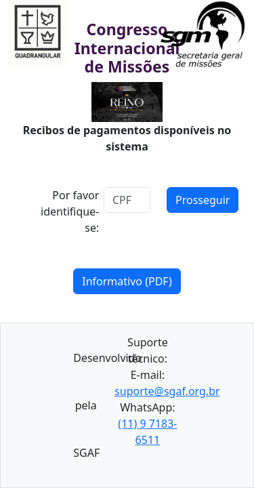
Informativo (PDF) (127, 281)
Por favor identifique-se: (70, 211)
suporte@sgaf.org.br (167, 391)
